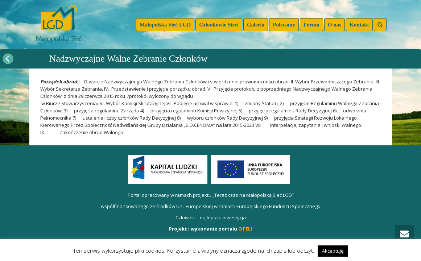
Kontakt (359, 25)
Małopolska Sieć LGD (165, 25)
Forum (311, 25)
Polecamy (284, 25)
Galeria (255, 25)
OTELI (245, 228)
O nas (334, 25)
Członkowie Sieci (219, 25)
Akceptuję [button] (332, 251)
